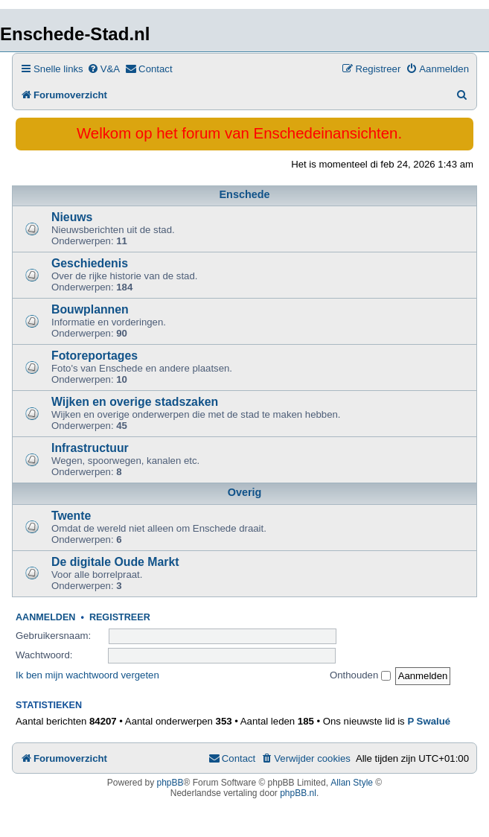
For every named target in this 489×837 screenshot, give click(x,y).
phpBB (170, 782)
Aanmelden (45, 617)
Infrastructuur (90, 448)
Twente (71, 515)
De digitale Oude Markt (115, 562)
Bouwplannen (90, 309)
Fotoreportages (94, 355)
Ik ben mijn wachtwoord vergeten (87, 675)
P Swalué (428, 721)
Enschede (245, 194)
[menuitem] (103, 69)
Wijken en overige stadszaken (134, 401)
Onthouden (360, 675)
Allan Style (351, 782)
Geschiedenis (89, 263)
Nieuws (71, 217)
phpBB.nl (298, 793)
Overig (245, 492)
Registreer (119, 617)
